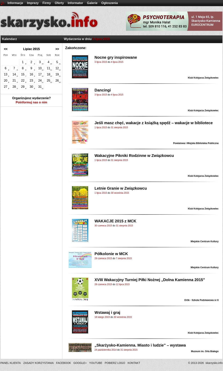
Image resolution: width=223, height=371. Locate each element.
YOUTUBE (95, 362)
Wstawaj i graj (107, 312)
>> (57, 49)
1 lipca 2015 (101, 127)
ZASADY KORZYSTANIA (38, 362)
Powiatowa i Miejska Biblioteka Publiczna (196, 143)
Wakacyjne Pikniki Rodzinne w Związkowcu (134, 155)
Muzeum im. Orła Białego (205, 351)
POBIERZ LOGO (115, 362)
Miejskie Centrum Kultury (205, 241)
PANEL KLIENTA (10, 362)
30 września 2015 (120, 193)
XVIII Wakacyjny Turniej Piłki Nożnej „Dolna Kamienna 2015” (150, 280)
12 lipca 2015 (123, 284)
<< (6, 49)
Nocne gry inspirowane (116, 57)
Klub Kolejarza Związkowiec (203, 77)
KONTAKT (134, 362)
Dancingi (103, 90)
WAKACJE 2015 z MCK (115, 221)
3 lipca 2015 (101, 62)
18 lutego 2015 (102, 317)
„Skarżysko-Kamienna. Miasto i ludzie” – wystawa (140, 345)
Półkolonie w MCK (111, 254)
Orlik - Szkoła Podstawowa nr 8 (201, 300)
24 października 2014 (106, 349)
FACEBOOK (63, 362)
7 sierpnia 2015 (124, 258)
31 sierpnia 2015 (119, 127)
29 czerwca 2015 (103, 258)
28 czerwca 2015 (103, 284)
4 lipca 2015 (117, 62)
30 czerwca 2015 (103, 225)
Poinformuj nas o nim (31, 102)
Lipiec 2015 (31, 49)
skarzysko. (214, 362)
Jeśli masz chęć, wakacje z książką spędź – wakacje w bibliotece (154, 123)
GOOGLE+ (80, 362)
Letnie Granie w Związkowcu (121, 188)
